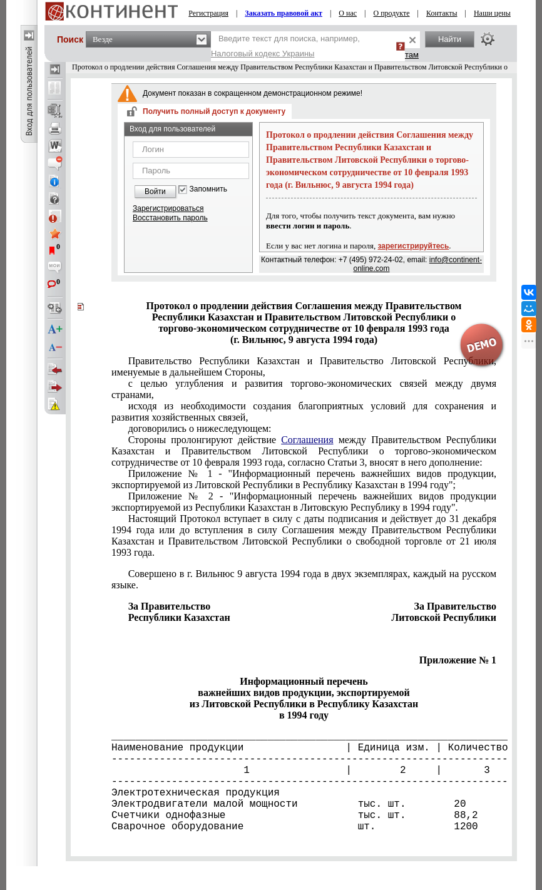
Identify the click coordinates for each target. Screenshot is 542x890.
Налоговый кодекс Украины (263, 53)
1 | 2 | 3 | (303, 770)
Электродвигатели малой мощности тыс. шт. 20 (288, 804)
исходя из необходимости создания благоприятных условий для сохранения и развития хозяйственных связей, (303, 411)
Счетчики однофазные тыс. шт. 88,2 (294, 815)
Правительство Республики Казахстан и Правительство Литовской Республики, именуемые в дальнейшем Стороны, (303, 366)
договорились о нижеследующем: (200, 428)
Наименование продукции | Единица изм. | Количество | (303, 748)
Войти (155, 191)
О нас (348, 13)
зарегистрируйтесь (413, 246)
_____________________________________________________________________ (303, 736)
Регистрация (208, 13)
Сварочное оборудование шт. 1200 (294, 826)
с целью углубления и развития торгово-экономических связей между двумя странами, (303, 389)
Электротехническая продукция (195, 793)
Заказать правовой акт (283, 13)
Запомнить (208, 189)
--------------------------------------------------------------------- (303, 759)
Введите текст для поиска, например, (285, 46)
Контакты (442, 13)
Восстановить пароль (170, 217)
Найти (449, 39)
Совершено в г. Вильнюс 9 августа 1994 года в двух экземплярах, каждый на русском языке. (303, 579)
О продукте (392, 13)
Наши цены (492, 13)
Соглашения (307, 439)
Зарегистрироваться (168, 208)
